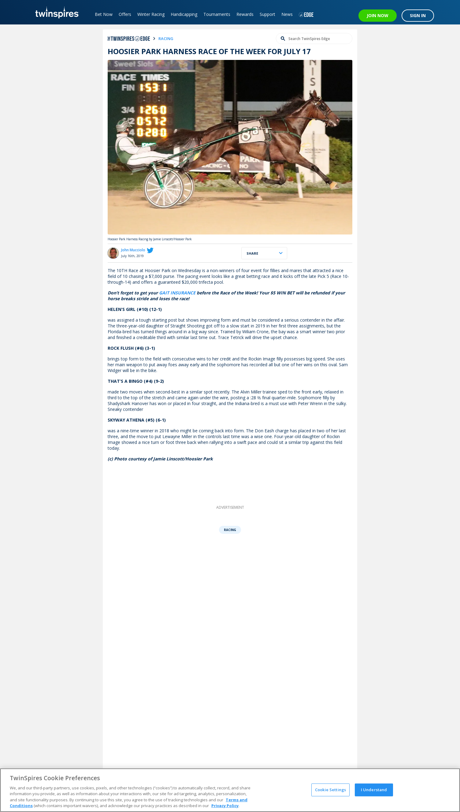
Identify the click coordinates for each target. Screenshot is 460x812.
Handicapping (184, 14)
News (287, 14)
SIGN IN (418, 15)
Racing (230, 530)
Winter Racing (151, 14)
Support (267, 14)
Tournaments (216, 14)
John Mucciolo (133, 250)
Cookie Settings (330, 789)
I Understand (374, 789)
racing (165, 38)
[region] (230, 790)
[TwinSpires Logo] (55, 12)
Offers (125, 14)
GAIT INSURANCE (177, 293)
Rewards (245, 14)
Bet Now (104, 14)
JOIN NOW (377, 15)
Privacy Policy (225, 805)
